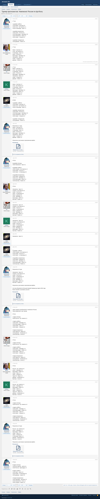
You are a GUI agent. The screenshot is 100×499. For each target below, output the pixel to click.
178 (22, 15)
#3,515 (96, 337)
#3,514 (96, 307)
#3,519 (96, 423)
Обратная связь (74, 495)
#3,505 (96, 97)
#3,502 (96, 44)
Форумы (11, 4)
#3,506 (96, 123)
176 (16, 15)
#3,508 (96, 183)
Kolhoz (6, 89)
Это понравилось (19, 154)
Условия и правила (83, 495)
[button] (22, 4)
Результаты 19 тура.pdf (18, 451)
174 (11, 15)
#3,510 (96, 218)
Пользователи (27, 4)
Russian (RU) (5, 495)
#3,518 (96, 397)
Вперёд (30, 15)
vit (6, 71)
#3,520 (96, 459)
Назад (4, 15)
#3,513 (96, 266)
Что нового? (18, 4)
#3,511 (96, 233)
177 (19, 15)
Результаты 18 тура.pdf (18, 299)
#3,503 (96, 64)
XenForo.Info (10, 497)
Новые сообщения (5, 6)
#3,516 (96, 363)
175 (14, 15)
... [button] (24, 15)
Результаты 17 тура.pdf (18, 149)
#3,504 (96, 81)
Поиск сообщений (14, 6)
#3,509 (96, 202)
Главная (5, 4)
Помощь (90, 495)
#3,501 (96, 18)
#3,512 (96, 246)
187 (26, 15)
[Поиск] (95, 4)
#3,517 (96, 382)
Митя (6, 51)
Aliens (4, 13)
